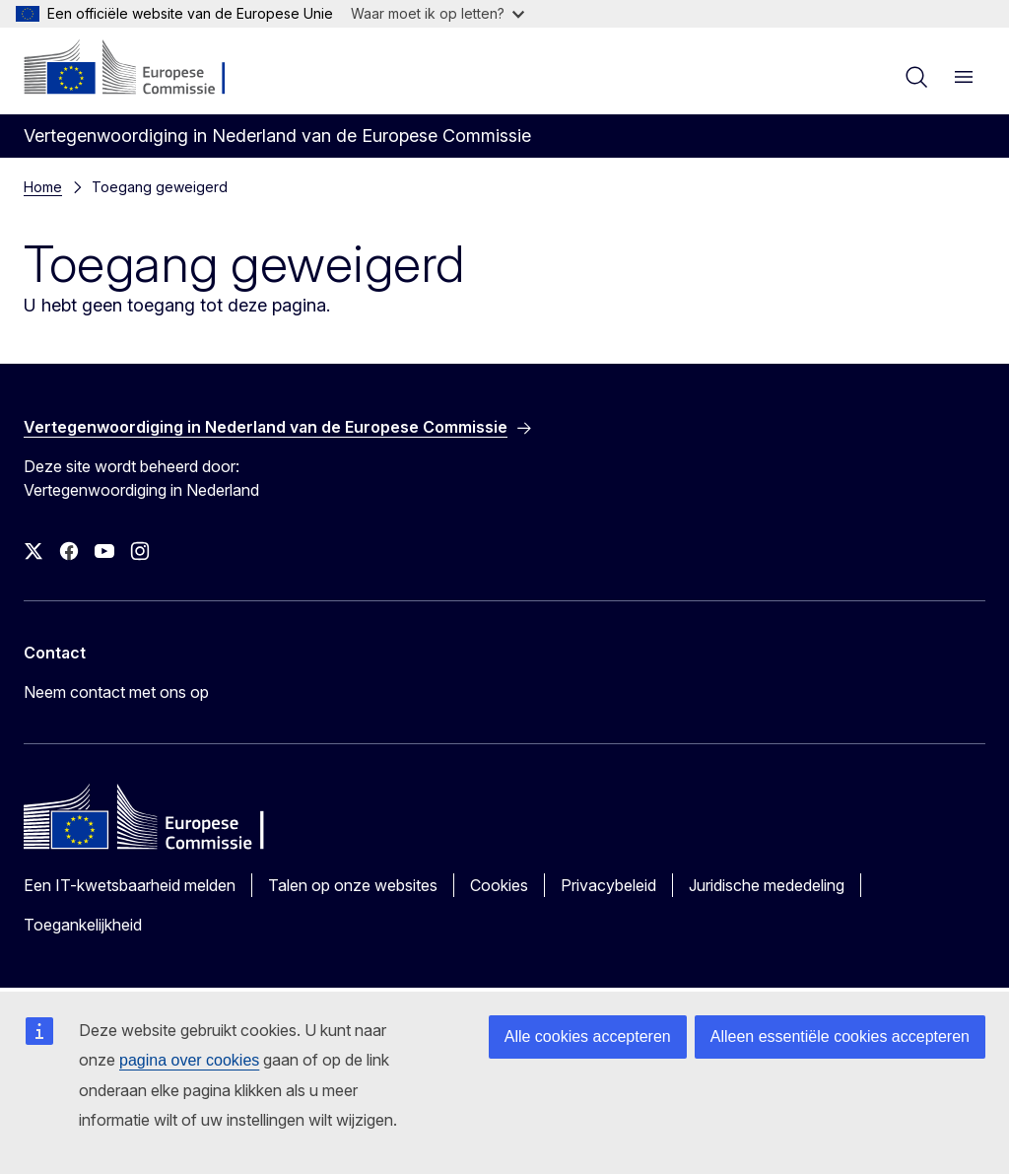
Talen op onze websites (352, 885)
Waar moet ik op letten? (437, 13)
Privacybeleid (608, 885)
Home (43, 186)
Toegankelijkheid (83, 924)
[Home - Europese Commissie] (143, 69)
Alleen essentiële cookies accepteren (840, 1036)
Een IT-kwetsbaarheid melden (129, 885)
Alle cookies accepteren (587, 1036)
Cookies (499, 885)
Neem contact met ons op (116, 692)
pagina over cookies (189, 1060)
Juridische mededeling (766, 885)
